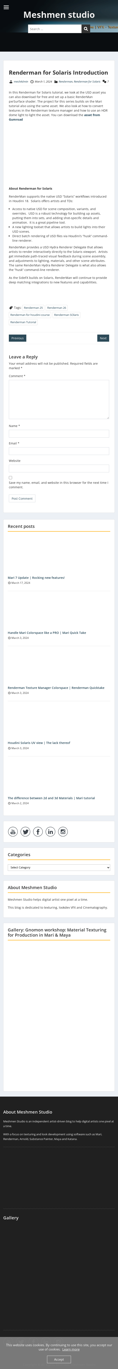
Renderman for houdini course (30, 315)
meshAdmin (21, 81)
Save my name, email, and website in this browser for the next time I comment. (58, 485)
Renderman (65, 81)
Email (14, 443)
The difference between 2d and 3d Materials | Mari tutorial (51, 798)
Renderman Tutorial (23, 322)
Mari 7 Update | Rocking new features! (36, 578)
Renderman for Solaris (87, 81)
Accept (59, 1359)
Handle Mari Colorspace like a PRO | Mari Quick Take (47, 633)
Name (14, 426)
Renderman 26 (56, 308)
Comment (17, 376)
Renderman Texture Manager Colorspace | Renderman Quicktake (56, 688)
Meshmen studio (59, 14)
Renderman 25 (33, 308)
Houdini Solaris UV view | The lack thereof (39, 743)
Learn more (71, 1349)
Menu (7, 7)
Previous (17, 338)
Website (14, 461)
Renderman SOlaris (66, 315)
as (85, 115)
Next (103, 338)
